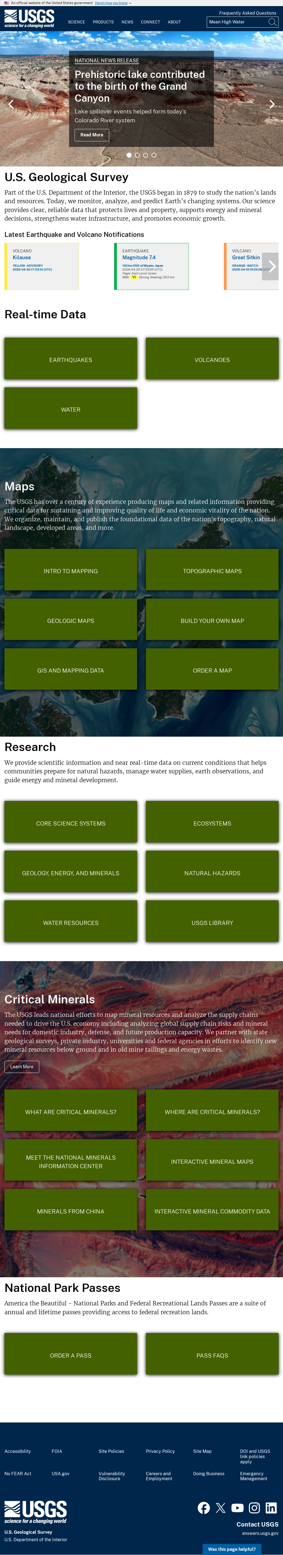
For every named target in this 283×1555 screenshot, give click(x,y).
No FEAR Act (17, 1473)
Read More (91, 134)
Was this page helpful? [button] (232, 1549)
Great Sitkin (246, 257)
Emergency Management (253, 1476)
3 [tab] (145, 155)
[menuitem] (76, 18)
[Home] (29, 26)
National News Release (107, 61)
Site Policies (111, 1451)
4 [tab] (153, 155)
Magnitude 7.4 (139, 257)
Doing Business (208, 1473)
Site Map (202, 1451)
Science (76, 22)
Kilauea (22, 257)
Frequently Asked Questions (247, 13)
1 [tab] (129, 155)
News (127, 22)
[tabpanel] (141, 98)
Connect (150, 22)
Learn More (21, 1066)
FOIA (57, 1451)
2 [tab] (137, 155)
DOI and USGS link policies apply (255, 1456)
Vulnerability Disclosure (112, 1476)
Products (103, 22)
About (174, 22)
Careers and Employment (159, 1476)
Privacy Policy (160, 1451)
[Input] (243, 22)
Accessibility (17, 1451)
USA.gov (60, 1473)
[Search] (273, 22)
